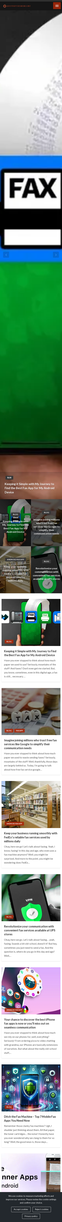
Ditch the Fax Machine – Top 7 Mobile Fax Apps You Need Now (30, 1118)
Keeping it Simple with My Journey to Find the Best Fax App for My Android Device (29, 488)
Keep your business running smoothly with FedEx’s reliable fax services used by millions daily (16, 573)
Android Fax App (15, 559)
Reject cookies (41, 1209)
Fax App (19, 731)
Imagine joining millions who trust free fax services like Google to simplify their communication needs (46, 526)
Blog (9, 477)
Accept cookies (21, 1209)
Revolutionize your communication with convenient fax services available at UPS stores (46, 573)
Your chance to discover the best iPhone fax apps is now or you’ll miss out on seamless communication (29, 1023)
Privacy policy (31, 1216)
